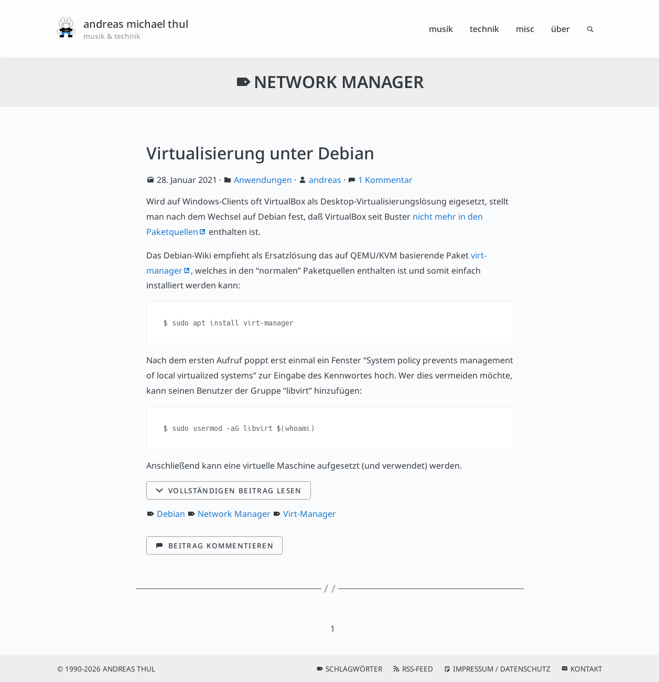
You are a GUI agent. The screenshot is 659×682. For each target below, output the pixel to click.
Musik (441, 29)
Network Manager (234, 513)
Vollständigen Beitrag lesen (235, 490)
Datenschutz (525, 669)
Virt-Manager (309, 513)
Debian (171, 513)
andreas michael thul (135, 24)
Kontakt (586, 669)
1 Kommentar (385, 180)
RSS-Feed (417, 669)
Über (560, 29)
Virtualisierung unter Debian (260, 153)
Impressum (473, 669)
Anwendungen (263, 180)
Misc (525, 29)
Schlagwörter (354, 669)
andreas (325, 180)
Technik (484, 29)
